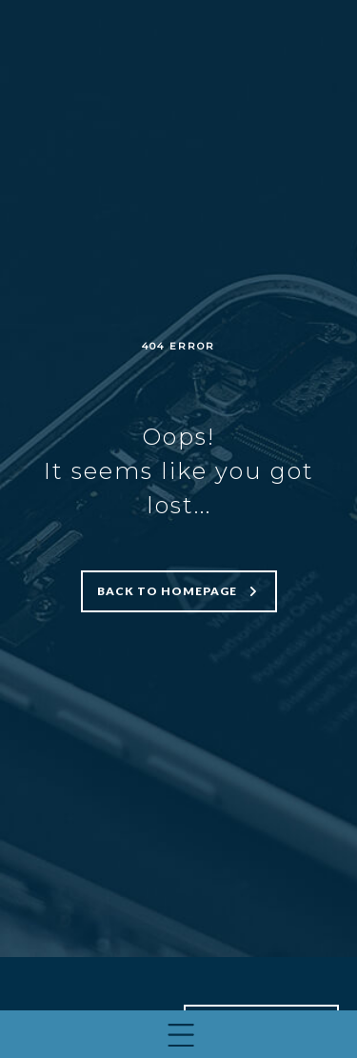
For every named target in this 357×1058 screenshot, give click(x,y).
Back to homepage (167, 591)
